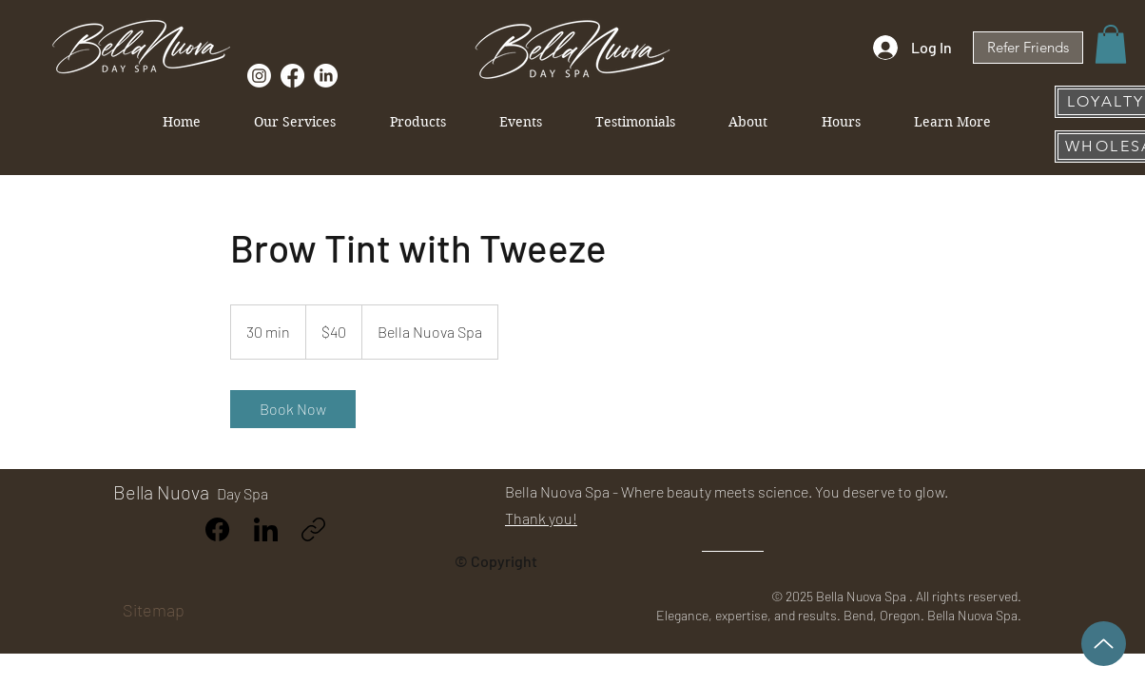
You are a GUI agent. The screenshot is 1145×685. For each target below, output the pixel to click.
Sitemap (153, 609)
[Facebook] (218, 529)
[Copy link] (313, 529)
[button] (1111, 44)
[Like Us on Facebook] (292, 76)
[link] (293, 409)
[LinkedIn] (266, 529)
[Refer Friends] (1028, 47)
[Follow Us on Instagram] (259, 76)
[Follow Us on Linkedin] (326, 76)
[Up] (1103, 643)
